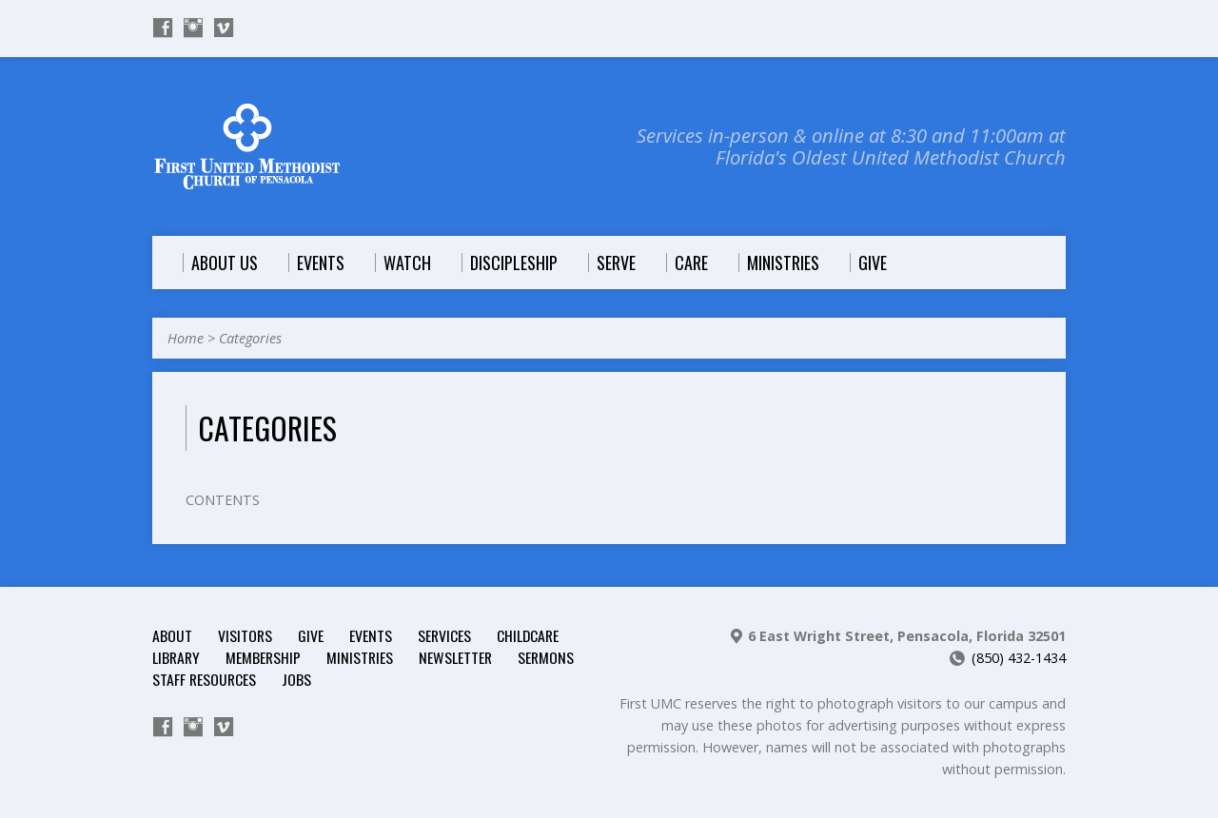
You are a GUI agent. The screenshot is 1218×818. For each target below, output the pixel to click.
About (172, 635)
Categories (250, 338)
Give (311, 635)
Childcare (528, 635)
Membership (263, 657)
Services (444, 635)
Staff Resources (204, 679)
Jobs (296, 679)
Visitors (245, 635)
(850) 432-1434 (1019, 658)
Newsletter (455, 657)
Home (185, 338)
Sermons (546, 657)
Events (370, 635)
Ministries (359, 657)
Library (176, 657)
